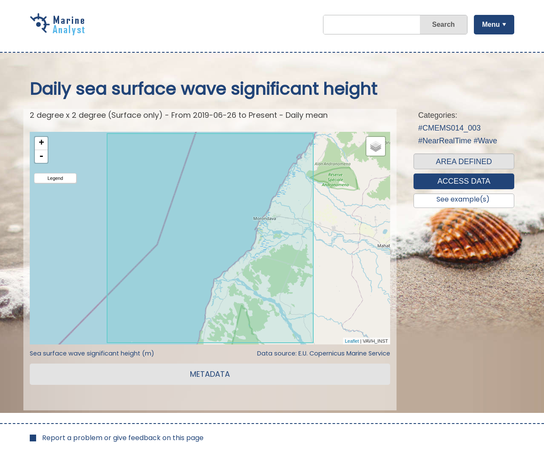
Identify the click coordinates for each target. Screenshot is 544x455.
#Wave (485, 140)
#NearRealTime (444, 140)
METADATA (210, 374)
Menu (491, 24)
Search (443, 24)
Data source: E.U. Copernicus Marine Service (323, 353)
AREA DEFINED (464, 161)
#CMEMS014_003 (449, 128)
